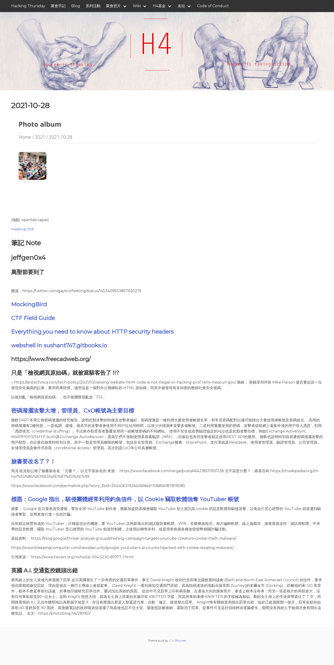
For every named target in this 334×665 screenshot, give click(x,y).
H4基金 (159, 6)
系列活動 (93, 6)
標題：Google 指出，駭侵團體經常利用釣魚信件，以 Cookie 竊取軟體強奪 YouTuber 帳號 (125, 499)
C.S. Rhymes (177, 640)
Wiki (137, 6)
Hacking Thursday (28, 6)
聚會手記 (58, 6)
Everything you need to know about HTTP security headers (92, 331)
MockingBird (29, 304)
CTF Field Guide (33, 318)
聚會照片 (113, 6)
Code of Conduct (213, 6)
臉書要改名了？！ (33, 461)
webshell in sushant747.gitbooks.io (59, 345)
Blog (75, 6)
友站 (181, 6)
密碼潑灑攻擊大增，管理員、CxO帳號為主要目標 (72, 410)
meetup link (22, 229)
